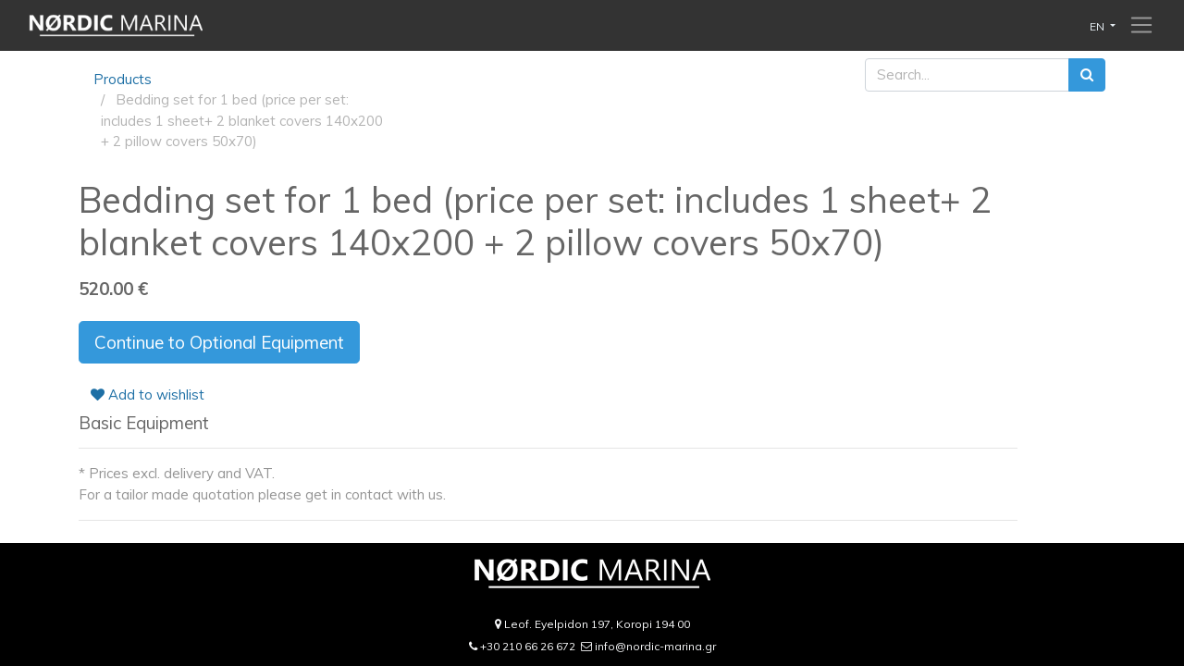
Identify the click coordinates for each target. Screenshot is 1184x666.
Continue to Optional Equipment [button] (219, 342)
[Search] (1086, 75)
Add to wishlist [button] (147, 394)
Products (122, 79)
